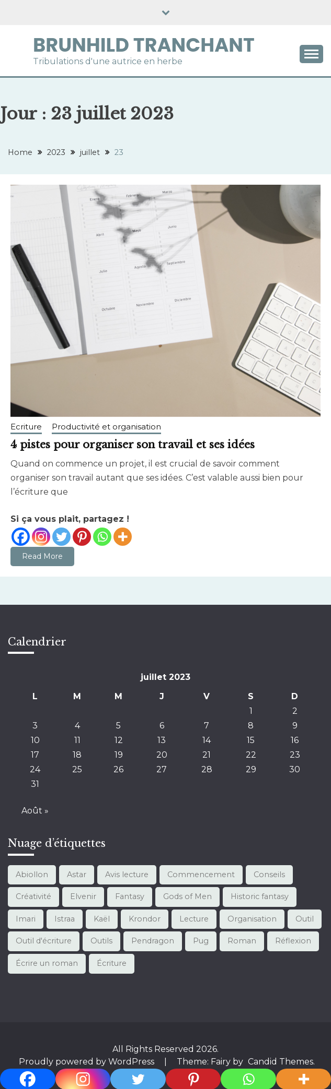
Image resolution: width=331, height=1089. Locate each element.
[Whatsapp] (102, 537)
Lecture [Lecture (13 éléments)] (194, 919)
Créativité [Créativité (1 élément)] (33, 896)
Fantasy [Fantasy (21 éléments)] (129, 896)
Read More (42, 556)
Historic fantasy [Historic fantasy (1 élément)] (260, 896)
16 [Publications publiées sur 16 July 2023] (295, 740)
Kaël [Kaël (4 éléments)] (102, 919)
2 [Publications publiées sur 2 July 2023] (295, 711)
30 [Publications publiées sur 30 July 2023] (294, 769)
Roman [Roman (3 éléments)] (241, 941)
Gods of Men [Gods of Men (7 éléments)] (187, 896)
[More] (122, 537)
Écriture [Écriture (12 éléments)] (112, 963)
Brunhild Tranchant (144, 44)
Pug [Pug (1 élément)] (201, 941)
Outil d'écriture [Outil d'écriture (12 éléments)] (44, 941)
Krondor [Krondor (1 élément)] (145, 919)
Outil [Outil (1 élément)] (304, 919)
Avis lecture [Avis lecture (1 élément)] (127, 874)
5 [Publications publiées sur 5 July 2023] (118, 726)
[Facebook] (21, 537)
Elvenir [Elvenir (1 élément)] (83, 896)
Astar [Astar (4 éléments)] (76, 874)
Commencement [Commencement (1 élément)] (201, 874)
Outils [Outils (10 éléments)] (101, 941)
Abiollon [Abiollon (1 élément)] (32, 874)
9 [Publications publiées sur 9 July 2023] (295, 726)
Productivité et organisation (106, 427)
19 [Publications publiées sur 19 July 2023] (119, 755)
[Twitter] (61, 537)
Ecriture (26, 427)
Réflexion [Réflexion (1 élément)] (293, 941)
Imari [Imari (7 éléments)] (26, 919)
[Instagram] (41, 537)
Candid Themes (280, 1062)
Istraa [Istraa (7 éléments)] (64, 919)
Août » (35, 811)
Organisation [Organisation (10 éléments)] (252, 919)
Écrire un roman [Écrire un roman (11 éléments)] (47, 963)
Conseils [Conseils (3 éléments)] (269, 874)
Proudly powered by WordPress (87, 1062)
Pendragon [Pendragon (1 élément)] (152, 941)
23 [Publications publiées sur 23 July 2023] (295, 755)
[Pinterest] (82, 537)
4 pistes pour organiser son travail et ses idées (132, 444)
